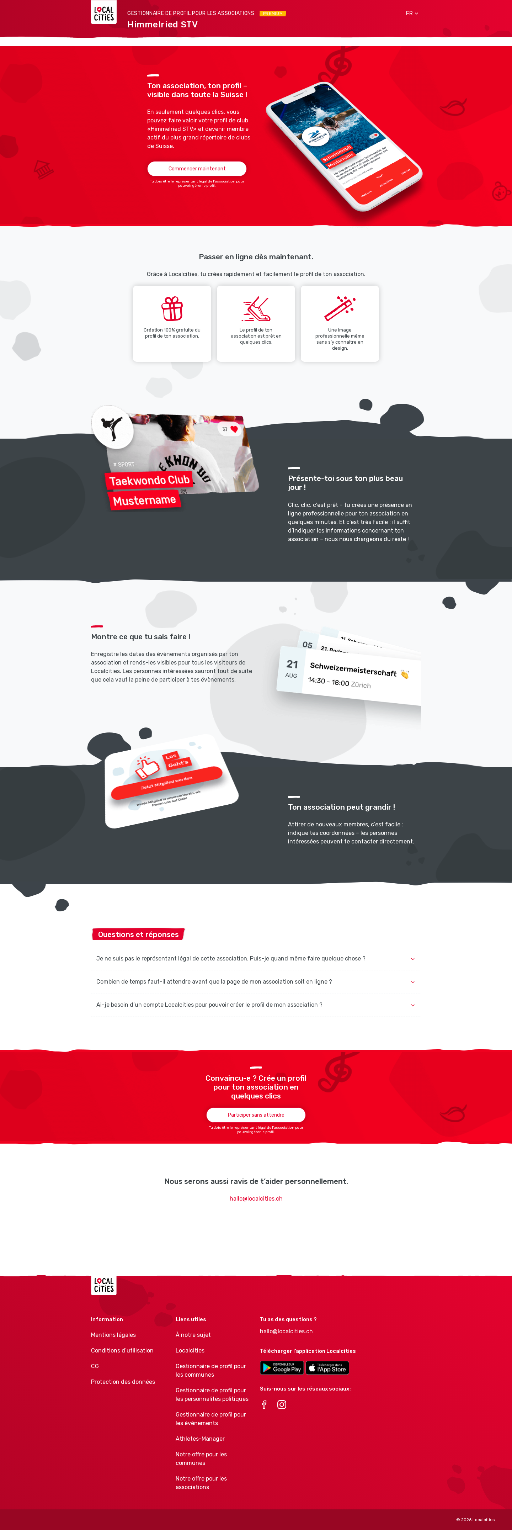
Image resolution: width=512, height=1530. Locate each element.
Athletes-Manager (200, 1438)
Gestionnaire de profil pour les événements (211, 1418)
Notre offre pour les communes (201, 1458)
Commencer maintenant (197, 169)
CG (95, 1366)
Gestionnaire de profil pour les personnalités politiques (212, 1394)
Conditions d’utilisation (122, 1350)
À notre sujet (193, 1335)
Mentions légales (113, 1335)
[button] (409, 13)
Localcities (190, 1350)
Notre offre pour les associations (201, 1483)
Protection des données (123, 1381)
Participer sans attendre (256, 1115)
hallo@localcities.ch (256, 1198)
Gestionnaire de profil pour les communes (211, 1370)
